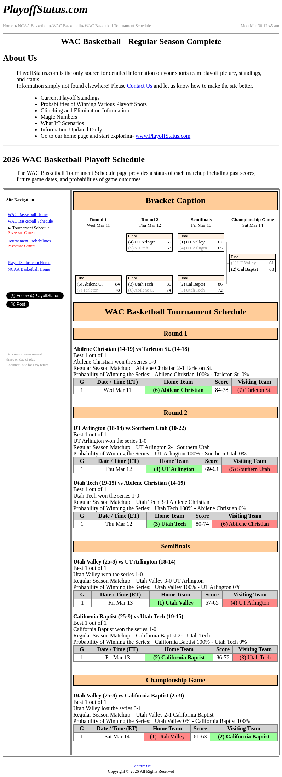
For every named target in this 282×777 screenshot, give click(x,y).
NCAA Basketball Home (29, 269)
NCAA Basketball (31, 25)
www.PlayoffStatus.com (163, 136)
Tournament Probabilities (29, 241)
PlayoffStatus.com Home (29, 262)
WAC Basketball (65, 25)
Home (8, 25)
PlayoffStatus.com (45, 9)
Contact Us (139, 86)
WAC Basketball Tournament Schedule (116, 25)
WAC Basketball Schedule (30, 221)
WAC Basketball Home (28, 214)
